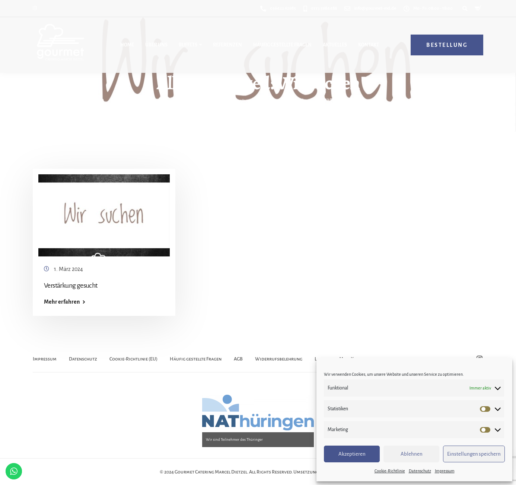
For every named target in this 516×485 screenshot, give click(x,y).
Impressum (445, 471)
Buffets (188, 45)
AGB (238, 359)
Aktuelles (335, 45)
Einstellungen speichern (474, 454)
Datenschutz (420, 471)
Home (127, 45)
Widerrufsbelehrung (278, 359)
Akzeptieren (352, 454)
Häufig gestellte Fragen (282, 45)
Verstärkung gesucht (71, 285)
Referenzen (227, 45)
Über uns (156, 45)
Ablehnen (412, 454)
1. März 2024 (68, 269)
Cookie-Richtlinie (390, 471)
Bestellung (447, 45)
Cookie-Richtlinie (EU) (133, 359)
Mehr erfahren (62, 302)
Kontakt (368, 45)
